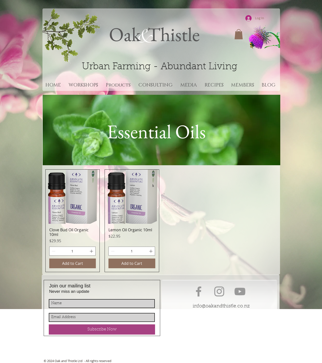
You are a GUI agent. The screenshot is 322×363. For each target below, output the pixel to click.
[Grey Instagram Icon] (219, 291)
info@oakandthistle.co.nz (221, 306)
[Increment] (92, 251)
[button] (238, 34)
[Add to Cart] (72, 263)
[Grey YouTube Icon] (240, 291)
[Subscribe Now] (102, 329)
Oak (125, 34)
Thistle (171, 34)
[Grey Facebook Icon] (198, 291)
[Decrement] (53, 251)
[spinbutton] (72, 251)
